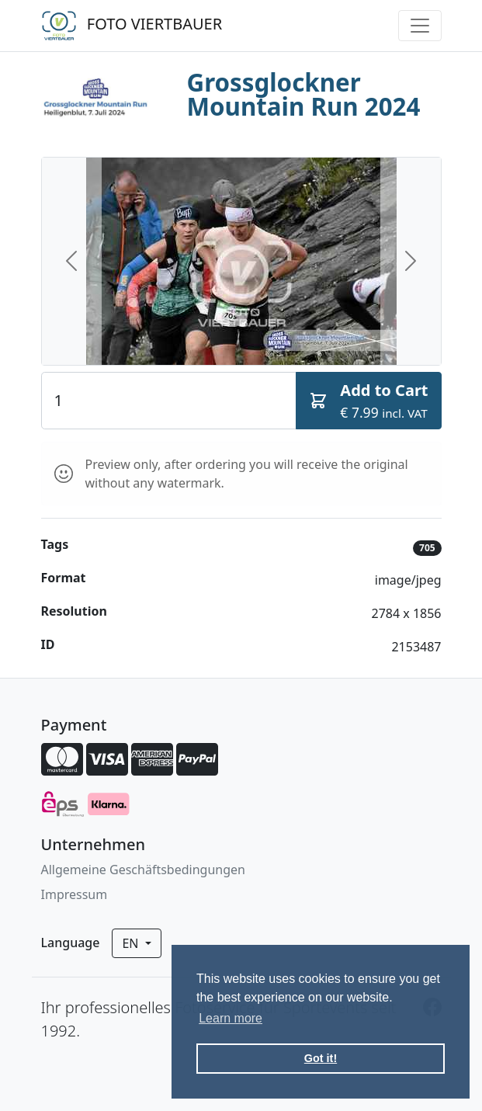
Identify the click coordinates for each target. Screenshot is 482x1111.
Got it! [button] (320, 1058)
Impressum (74, 894)
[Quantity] (169, 400)
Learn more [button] (230, 1018)
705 (427, 547)
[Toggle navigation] (420, 25)
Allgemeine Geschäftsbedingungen (143, 869)
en (131, 943)
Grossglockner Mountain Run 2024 (304, 94)
